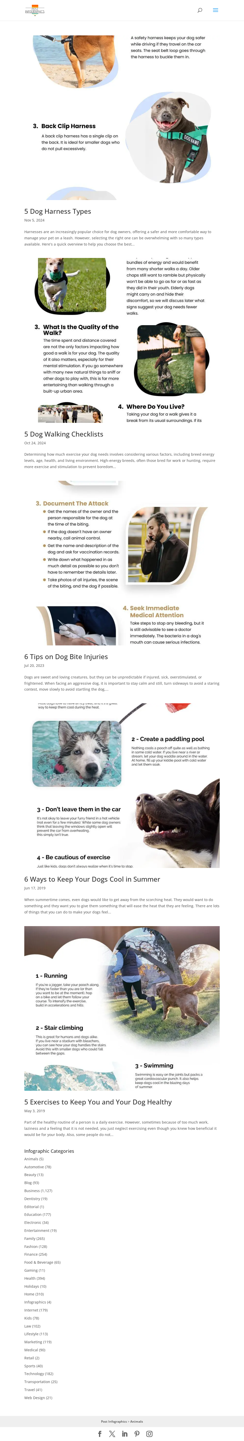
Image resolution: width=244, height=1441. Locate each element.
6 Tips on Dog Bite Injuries (66, 656)
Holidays (31, 1286)
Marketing (33, 1341)
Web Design (34, 1397)
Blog (28, 1182)
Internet (31, 1310)
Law (27, 1326)
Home (29, 1294)
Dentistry (32, 1198)
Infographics (35, 1302)
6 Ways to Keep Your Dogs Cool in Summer (92, 879)
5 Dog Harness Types (57, 211)
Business (32, 1190)
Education (33, 1214)
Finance (31, 1254)
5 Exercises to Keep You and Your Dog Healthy (98, 1102)
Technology (34, 1373)
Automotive (34, 1166)
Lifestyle (31, 1333)
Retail (29, 1357)
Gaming (31, 1270)
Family (29, 1238)
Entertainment (36, 1230)
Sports (29, 1365)
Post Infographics (114, 1421)
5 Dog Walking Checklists (63, 434)
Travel (29, 1389)
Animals (31, 1158)
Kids (28, 1318)
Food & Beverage (38, 1262)
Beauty (30, 1174)
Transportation (37, 1381)
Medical (31, 1349)
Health (30, 1278)
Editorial (31, 1206)
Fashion (31, 1246)
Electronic (32, 1222)
